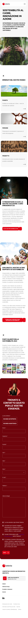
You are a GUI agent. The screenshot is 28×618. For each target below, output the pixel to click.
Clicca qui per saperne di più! (10, 228)
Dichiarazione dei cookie (7, 604)
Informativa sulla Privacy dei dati (8, 606)
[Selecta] (6, 4)
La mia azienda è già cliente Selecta (14, 522)
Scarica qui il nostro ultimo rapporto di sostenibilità (12, 320)
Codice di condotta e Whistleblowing (9, 609)
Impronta (18, 606)
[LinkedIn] (3, 598)
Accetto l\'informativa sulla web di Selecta (14, 535)
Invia (4, 552)
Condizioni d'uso (16, 604)
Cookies (19, 609)
